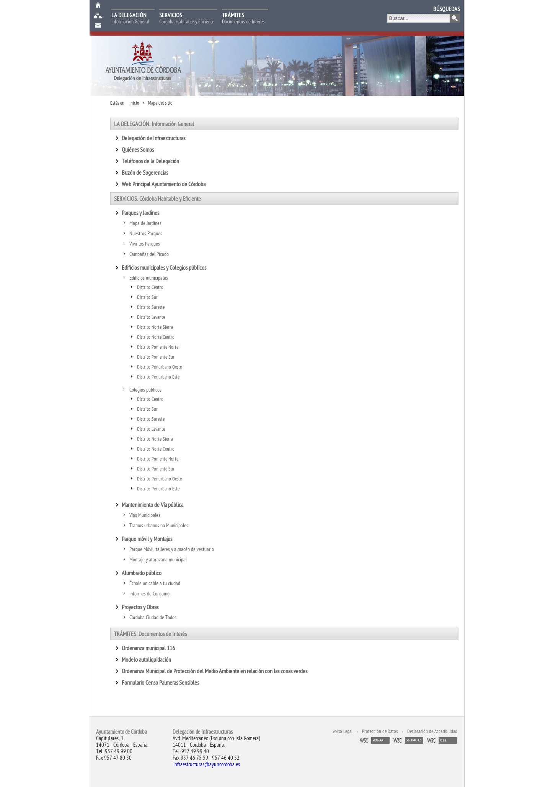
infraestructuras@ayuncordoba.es (206, 764)
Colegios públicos (145, 390)
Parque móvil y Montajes (147, 539)
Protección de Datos (380, 731)
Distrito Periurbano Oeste (159, 367)
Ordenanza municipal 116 (149, 648)
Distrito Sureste (151, 307)
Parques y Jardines (140, 213)
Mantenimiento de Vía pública (152, 505)
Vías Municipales (144, 515)
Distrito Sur (147, 297)
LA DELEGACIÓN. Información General (154, 124)
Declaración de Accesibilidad (432, 731)
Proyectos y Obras (140, 607)
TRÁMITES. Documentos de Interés (150, 634)
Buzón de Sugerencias (98, 26)
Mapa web (98, 15)
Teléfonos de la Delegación (150, 161)
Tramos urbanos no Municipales (158, 525)
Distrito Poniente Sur (156, 357)
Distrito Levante (151, 317)
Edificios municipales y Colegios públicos (164, 267)
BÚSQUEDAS (446, 9)
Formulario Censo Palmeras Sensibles (161, 682)
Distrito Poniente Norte (157, 347)
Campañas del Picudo (149, 254)
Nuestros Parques (145, 233)
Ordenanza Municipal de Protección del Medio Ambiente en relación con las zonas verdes (215, 671)
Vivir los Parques (144, 244)
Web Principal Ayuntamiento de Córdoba (164, 184)
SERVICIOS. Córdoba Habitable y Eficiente (157, 198)
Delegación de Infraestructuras (153, 138)
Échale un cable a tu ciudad (154, 583)
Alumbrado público (141, 573)
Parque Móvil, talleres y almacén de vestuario (171, 549)
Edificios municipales (148, 278)
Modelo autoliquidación (146, 659)
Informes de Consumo (149, 594)
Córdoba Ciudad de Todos (153, 617)
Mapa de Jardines (145, 223)
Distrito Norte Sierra (155, 327)
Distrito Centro (150, 287)
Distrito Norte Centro (156, 337)
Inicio (98, 5)
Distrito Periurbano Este (158, 377)
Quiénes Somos (138, 149)
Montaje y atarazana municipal (158, 559)
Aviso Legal (342, 731)
